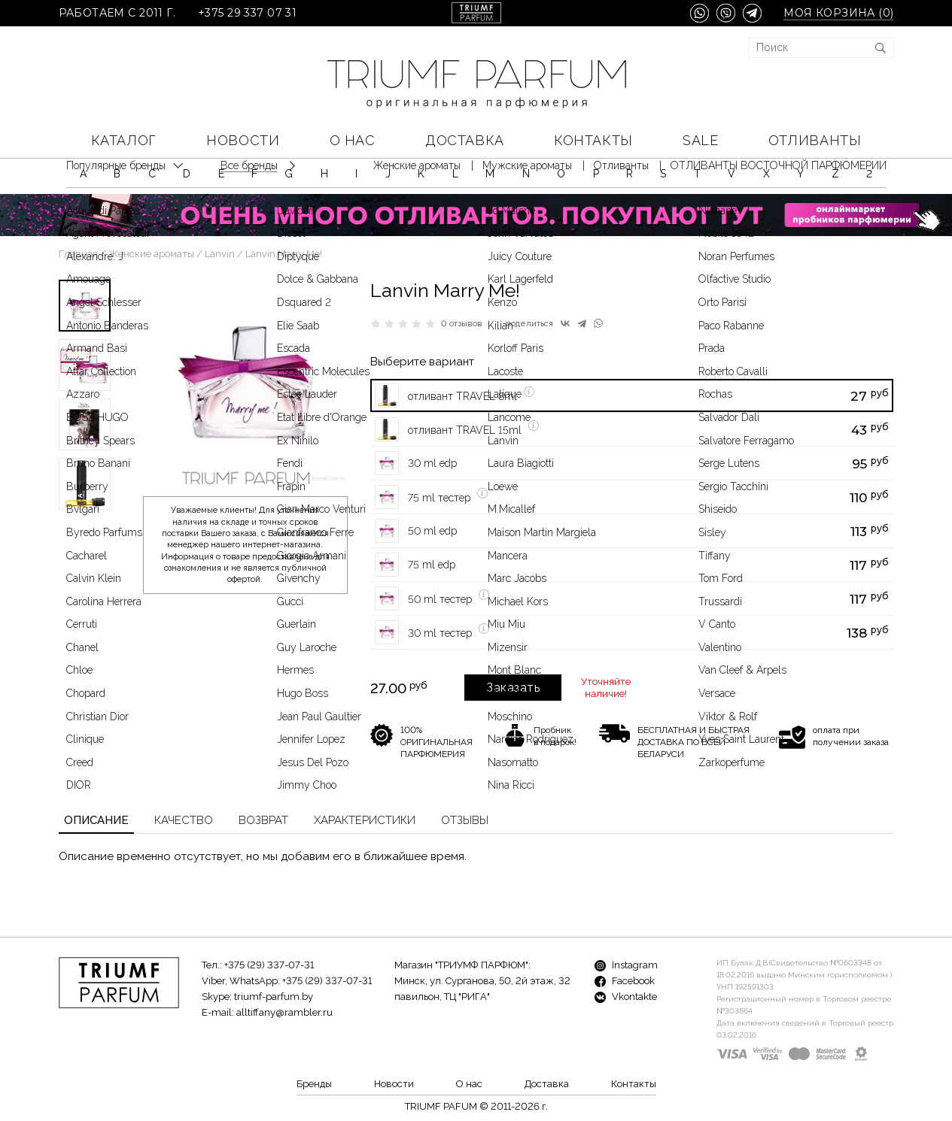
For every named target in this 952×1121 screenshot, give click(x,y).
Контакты (593, 140)
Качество (183, 820)
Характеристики (364, 820)
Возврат (263, 820)
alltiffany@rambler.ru (284, 1012)
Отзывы (464, 820)
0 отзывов (461, 324)
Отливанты (814, 140)
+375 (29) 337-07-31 (269, 965)
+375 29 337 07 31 (247, 13)
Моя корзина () (838, 13)
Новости (242, 140)
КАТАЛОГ (124, 140)
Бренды (314, 1083)
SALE (700, 140)
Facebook (625, 980)
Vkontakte (626, 996)
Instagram (626, 965)
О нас (353, 140)
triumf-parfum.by (273, 996)
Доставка (464, 140)
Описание (96, 820)
